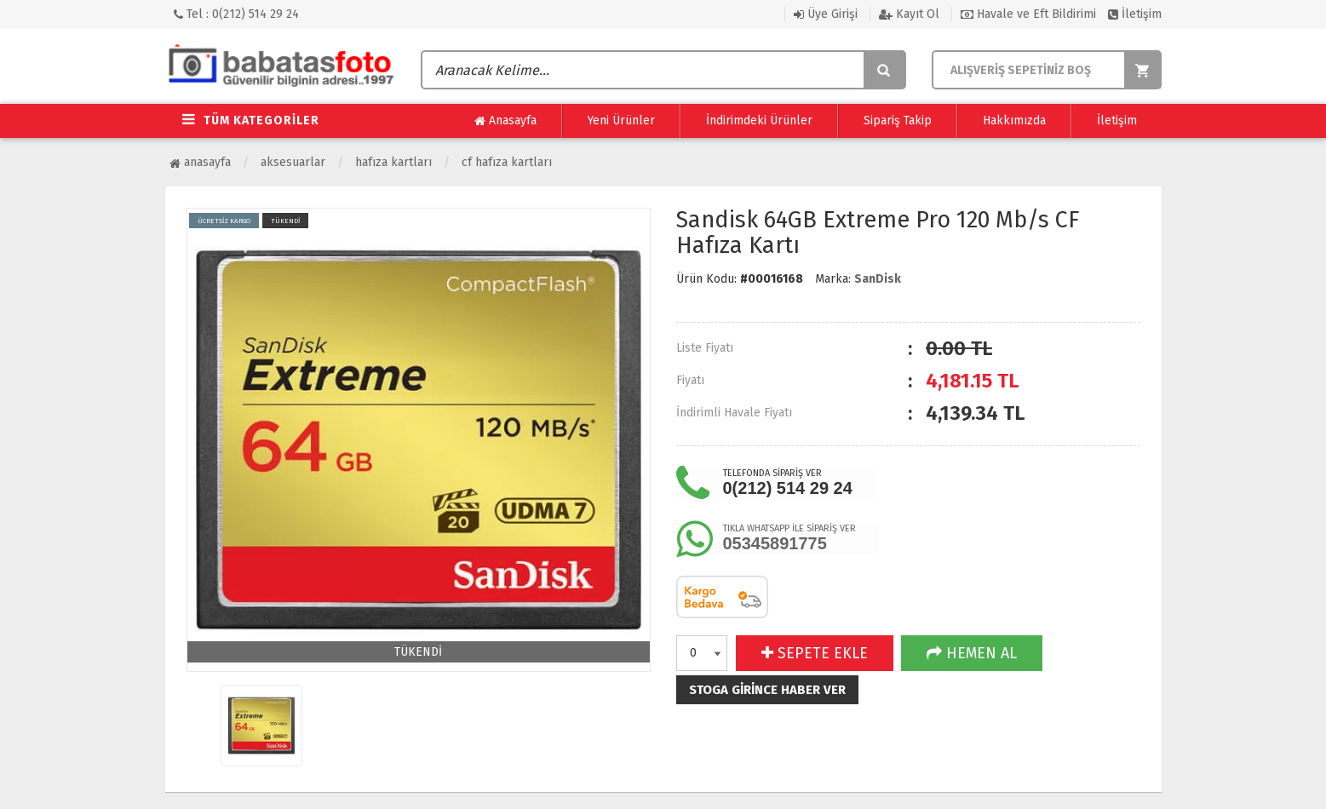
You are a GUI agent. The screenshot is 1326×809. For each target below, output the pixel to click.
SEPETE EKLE (814, 653)
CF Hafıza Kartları (507, 162)
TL (972, 381)
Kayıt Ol (909, 14)
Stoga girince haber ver (767, 689)
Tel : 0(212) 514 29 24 (236, 14)
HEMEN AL (972, 653)
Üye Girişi (826, 14)
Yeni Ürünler (621, 120)
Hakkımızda (1014, 120)
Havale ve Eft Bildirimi (1028, 14)
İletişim (1135, 14)
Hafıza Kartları (393, 162)
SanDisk (877, 279)
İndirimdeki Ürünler (759, 120)
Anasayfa (505, 120)
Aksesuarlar (293, 162)
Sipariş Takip (898, 120)
